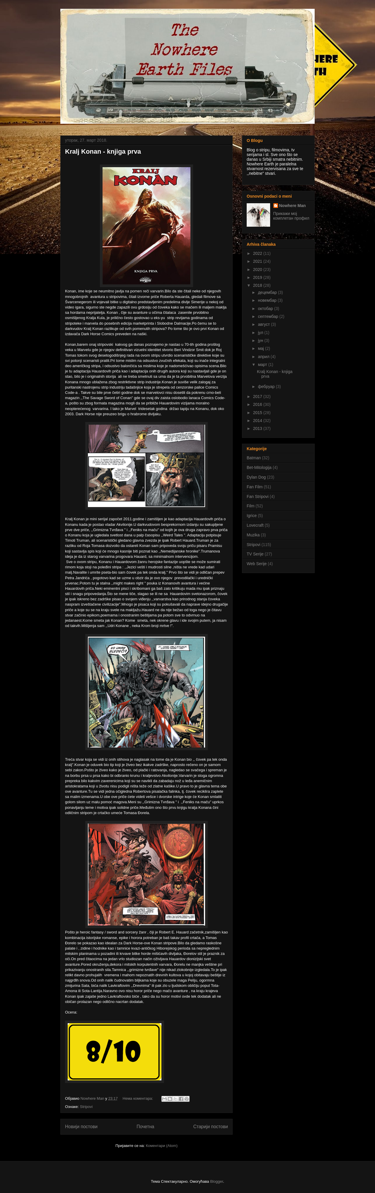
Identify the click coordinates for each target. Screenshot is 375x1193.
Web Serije (257, 563)
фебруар (267, 386)
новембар (267, 300)
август (264, 324)
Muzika (253, 535)
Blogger (216, 1181)
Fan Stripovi (258, 496)
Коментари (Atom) (162, 1145)
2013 (258, 428)
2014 (258, 420)
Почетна (145, 1126)
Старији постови (210, 1126)
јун (261, 340)
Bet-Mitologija (259, 467)
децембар (268, 292)
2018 (258, 285)
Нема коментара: (138, 1098)
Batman (254, 457)
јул (261, 332)
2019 (258, 277)
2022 (258, 253)
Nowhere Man (292, 205)
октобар (266, 308)
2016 (258, 404)
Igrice (252, 515)
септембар (268, 316)
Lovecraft (255, 525)
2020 (258, 269)
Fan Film (254, 486)
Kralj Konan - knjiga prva (103, 151)
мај (261, 348)
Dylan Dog (256, 477)
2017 (258, 396)
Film (250, 506)
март (263, 364)
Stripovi (86, 1106)
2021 (258, 261)
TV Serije (255, 554)
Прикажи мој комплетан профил (291, 216)
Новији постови (81, 1126)
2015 (258, 412)
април (264, 356)
